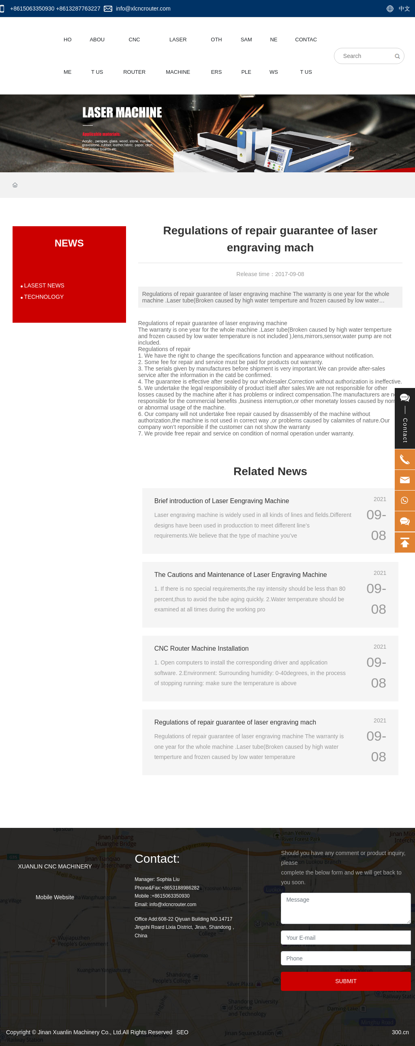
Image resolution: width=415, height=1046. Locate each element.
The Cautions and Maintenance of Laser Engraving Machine (240, 574)
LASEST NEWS (43, 285)
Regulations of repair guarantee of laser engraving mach (235, 722)
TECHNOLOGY (43, 297)
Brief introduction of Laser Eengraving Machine (221, 500)
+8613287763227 (78, 8)
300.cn (400, 1032)
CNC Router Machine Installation (201, 648)
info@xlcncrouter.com (143, 8)
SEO (182, 1032)
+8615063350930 (32, 8)
